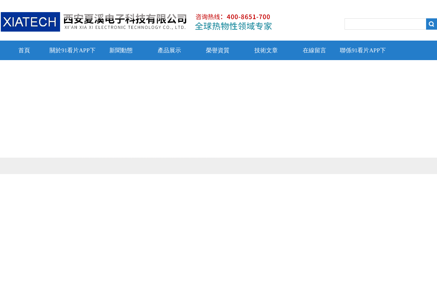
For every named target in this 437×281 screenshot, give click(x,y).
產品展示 (169, 50)
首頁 (24, 50)
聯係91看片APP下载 (363, 53)
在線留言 (314, 50)
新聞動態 (121, 50)
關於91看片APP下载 (73, 53)
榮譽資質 (217, 50)
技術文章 (266, 50)
